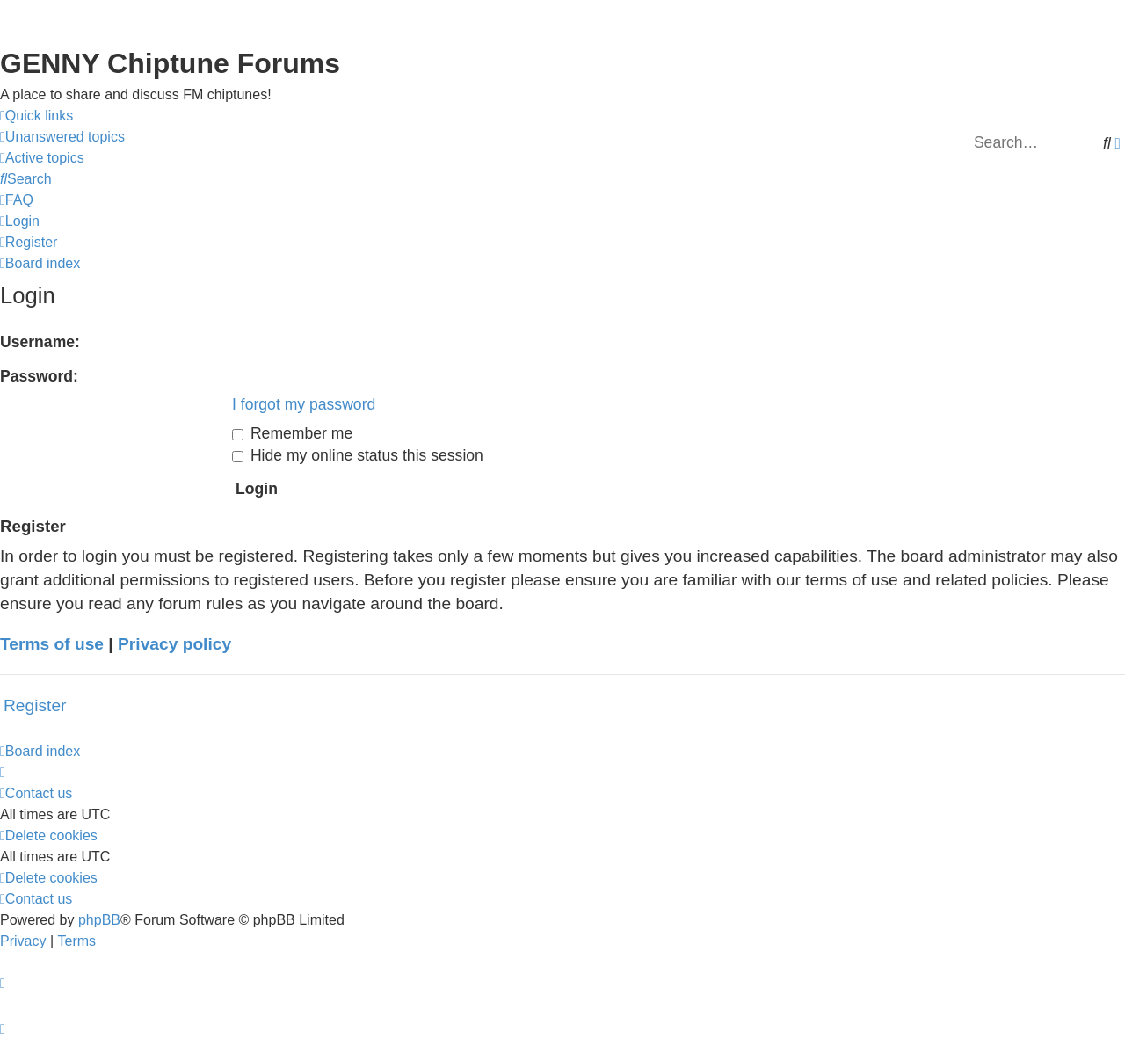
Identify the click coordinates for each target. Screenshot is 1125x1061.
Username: (40, 342)
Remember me (292, 433)
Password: (39, 376)
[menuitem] (62, 137)
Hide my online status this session (357, 455)
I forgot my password (303, 404)
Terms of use (52, 644)
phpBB (99, 919)
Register (35, 705)
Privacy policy (174, 644)
